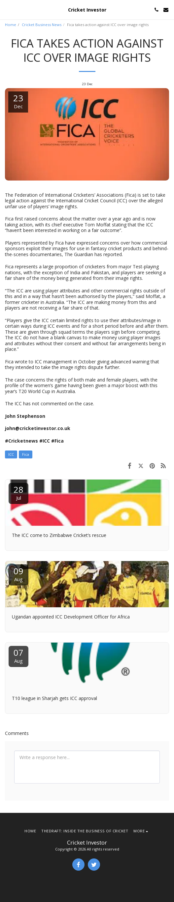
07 (18, 655)
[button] (7, 9)
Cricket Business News (41, 24)
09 (18, 574)
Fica (25, 454)
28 (18, 492)
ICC (11, 454)
